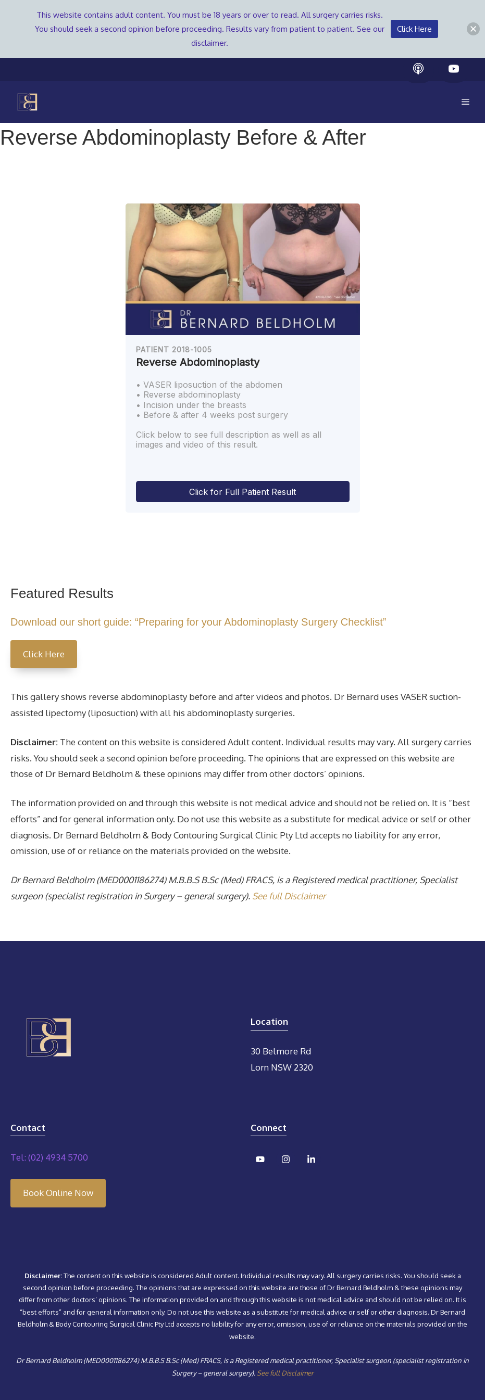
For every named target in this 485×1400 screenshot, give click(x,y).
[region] (242, 358)
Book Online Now (58, 1192)
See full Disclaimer (289, 895)
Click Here (44, 653)
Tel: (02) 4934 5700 (49, 1157)
